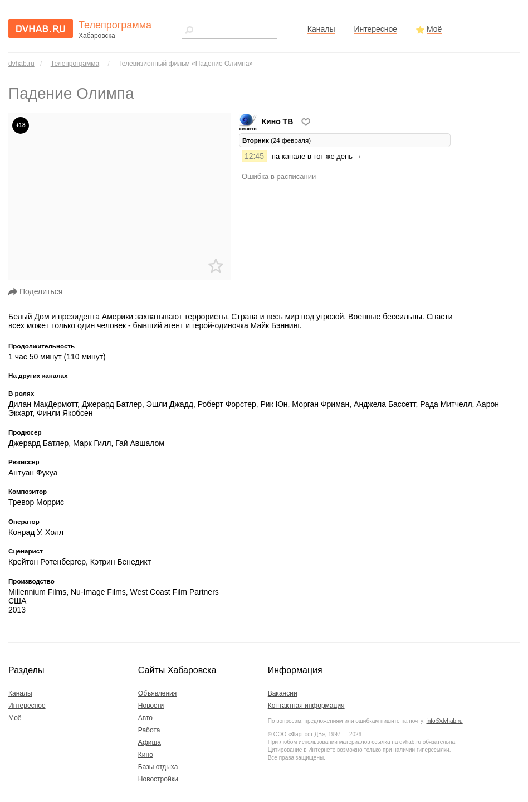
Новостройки (158, 779)
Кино (145, 755)
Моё (434, 29)
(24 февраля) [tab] (276, 140)
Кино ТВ (267, 121)
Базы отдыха (158, 767)
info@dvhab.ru (444, 721)
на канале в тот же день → (317, 156)
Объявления (157, 693)
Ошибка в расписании (279, 176)
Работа (149, 730)
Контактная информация (306, 705)
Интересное (375, 29)
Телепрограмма (75, 63)
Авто (145, 718)
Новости (151, 705)
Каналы (321, 29)
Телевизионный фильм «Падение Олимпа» (185, 63)
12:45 (254, 156)
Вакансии (282, 693)
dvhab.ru (21, 63)
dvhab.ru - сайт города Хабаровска (40, 28)
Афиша (149, 742)
